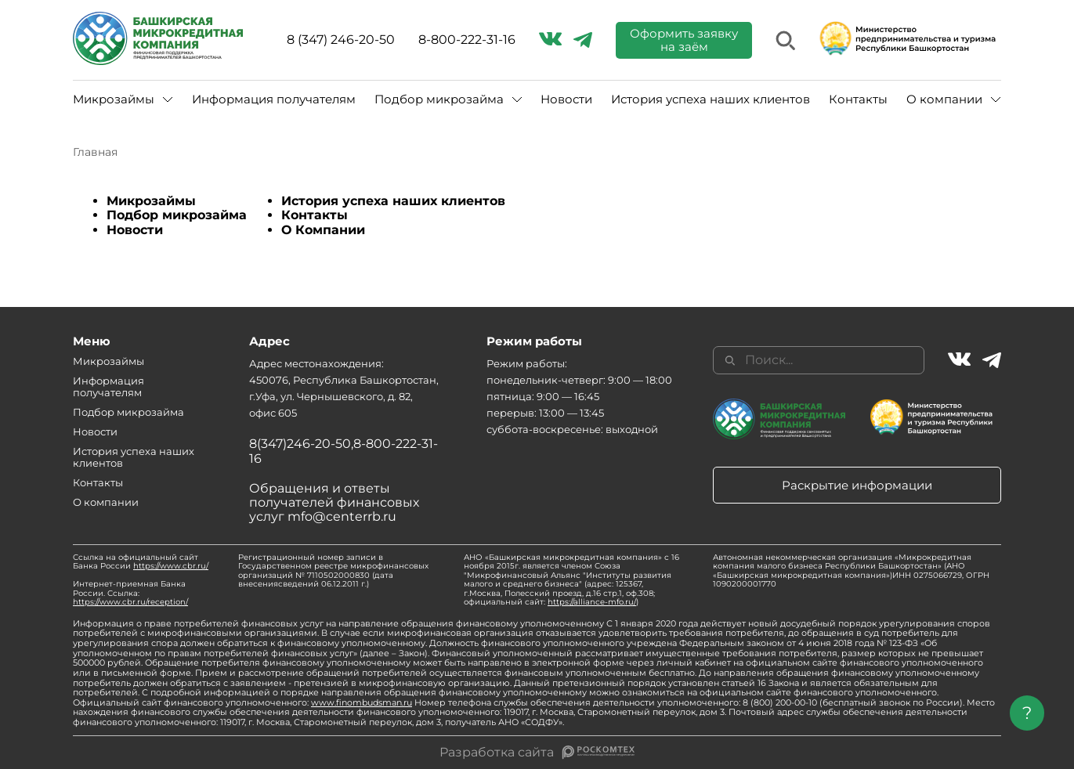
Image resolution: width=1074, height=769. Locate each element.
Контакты (858, 99)
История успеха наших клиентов (710, 99)
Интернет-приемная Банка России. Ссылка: (130, 593)
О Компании (323, 229)
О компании (944, 99)
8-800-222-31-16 (466, 40)
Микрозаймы (113, 99)
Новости (566, 99)
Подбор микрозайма (439, 99)
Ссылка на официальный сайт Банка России (140, 562)
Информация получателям (274, 99)
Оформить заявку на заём (684, 40)
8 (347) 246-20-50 (341, 40)
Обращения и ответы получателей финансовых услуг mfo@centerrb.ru (334, 503)
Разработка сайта (496, 753)
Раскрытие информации (857, 485)
